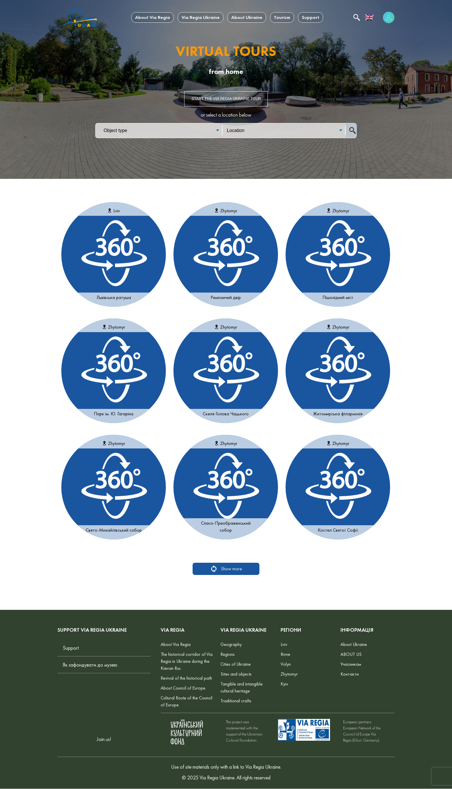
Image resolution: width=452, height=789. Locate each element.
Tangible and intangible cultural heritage (241, 687)
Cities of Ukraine (235, 664)
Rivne (285, 654)
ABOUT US (351, 654)
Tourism (282, 17)
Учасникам (350, 664)
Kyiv (284, 684)
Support (310, 17)
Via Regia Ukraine (201, 17)
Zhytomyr (289, 674)
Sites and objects (236, 674)
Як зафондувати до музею (90, 665)
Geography (231, 645)
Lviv (284, 645)
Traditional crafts (235, 701)
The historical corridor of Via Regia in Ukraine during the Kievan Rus (187, 661)
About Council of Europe (183, 688)
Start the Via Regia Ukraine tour (226, 99)
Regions (227, 654)
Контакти (349, 674)
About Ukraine (246, 17)
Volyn (286, 664)
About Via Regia (152, 17)
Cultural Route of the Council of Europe (186, 701)
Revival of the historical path (186, 678)
